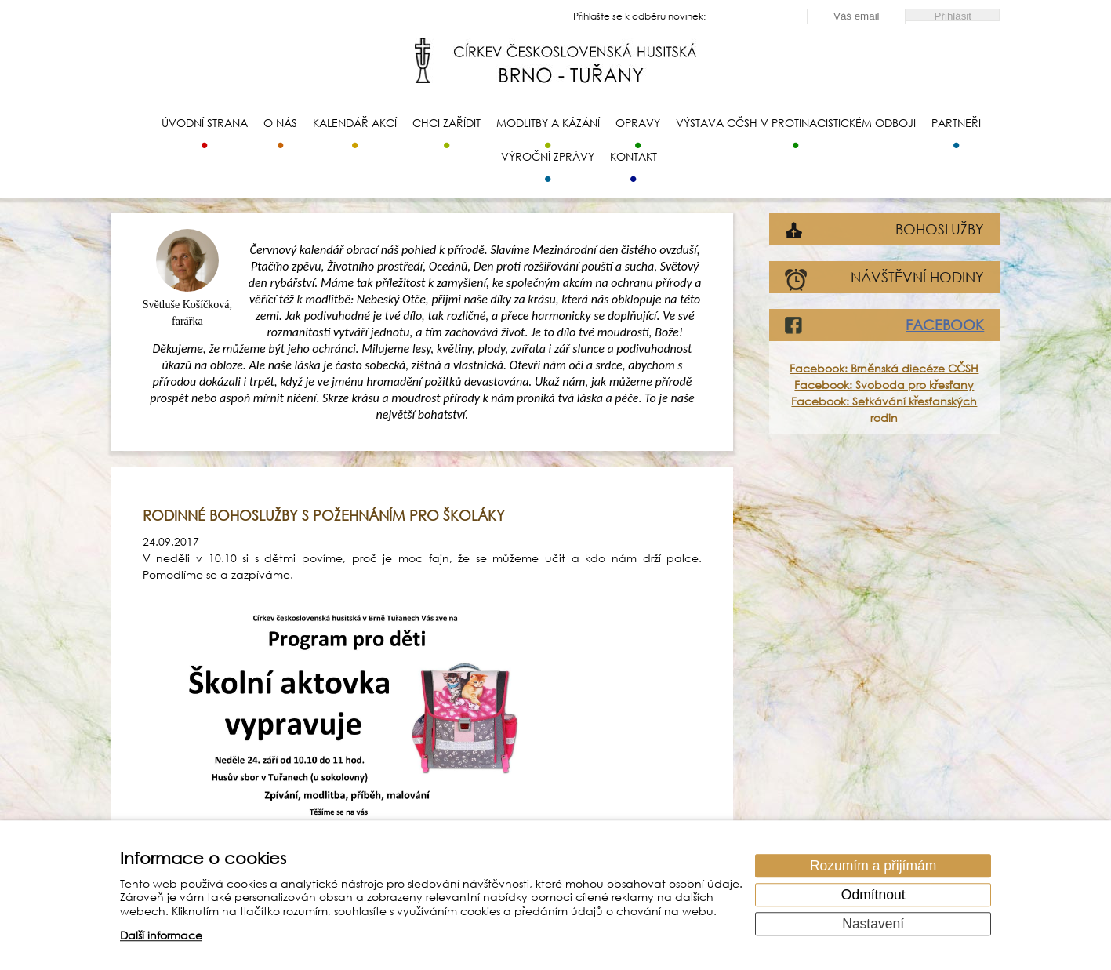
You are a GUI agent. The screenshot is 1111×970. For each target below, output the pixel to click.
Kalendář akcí (355, 122)
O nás (280, 122)
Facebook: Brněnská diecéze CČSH (884, 368)
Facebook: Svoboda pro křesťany (884, 384)
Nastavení (873, 924)
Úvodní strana (205, 122)
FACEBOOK (945, 324)
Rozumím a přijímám (873, 866)
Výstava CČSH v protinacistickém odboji (796, 122)
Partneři (956, 122)
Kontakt (633, 156)
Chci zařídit (446, 122)
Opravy (637, 122)
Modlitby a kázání (548, 122)
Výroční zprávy (547, 156)
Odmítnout (873, 895)
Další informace (161, 935)
